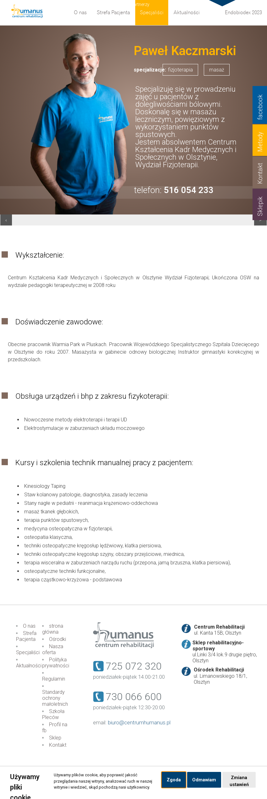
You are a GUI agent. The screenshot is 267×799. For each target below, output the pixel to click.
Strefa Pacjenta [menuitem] (113, 12)
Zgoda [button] (174, 780)
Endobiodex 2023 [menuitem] (243, 12)
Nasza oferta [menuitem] (52, 649)
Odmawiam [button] (204, 780)
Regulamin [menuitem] (53, 679)
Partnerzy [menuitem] (140, 4)
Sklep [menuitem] (55, 738)
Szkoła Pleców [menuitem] (53, 714)
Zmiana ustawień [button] (239, 781)
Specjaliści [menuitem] (152, 12)
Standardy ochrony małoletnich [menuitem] (55, 698)
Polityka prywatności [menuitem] (55, 663)
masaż (216, 70)
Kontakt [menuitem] (57, 745)
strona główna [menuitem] (52, 629)
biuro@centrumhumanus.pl (139, 722)
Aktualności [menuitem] (187, 12)
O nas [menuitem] (80, 12)
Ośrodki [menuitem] (57, 639)
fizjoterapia (180, 70)
